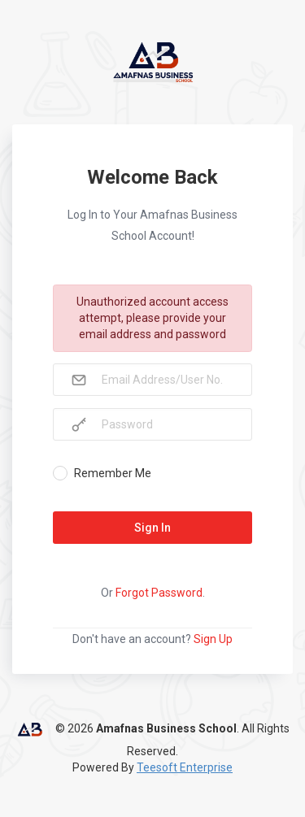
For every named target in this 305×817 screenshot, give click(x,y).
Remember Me (112, 473)
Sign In (152, 527)
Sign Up (213, 638)
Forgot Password (159, 592)
